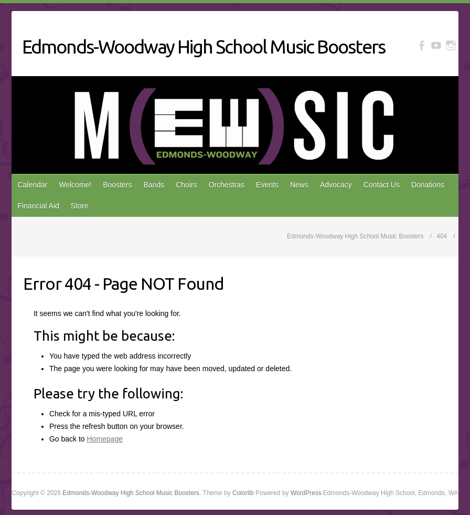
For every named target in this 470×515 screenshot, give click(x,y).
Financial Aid (38, 206)
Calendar (32, 185)
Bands (153, 185)
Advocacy (336, 185)
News (299, 185)
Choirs (186, 185)
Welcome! (75, 185)
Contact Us (382, 185)
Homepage (105, 439)
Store (79, 206)
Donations (427, 185)
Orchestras (226, 185)
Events (267, 185)
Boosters (117, 185)
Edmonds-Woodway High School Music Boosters (203, 46)
